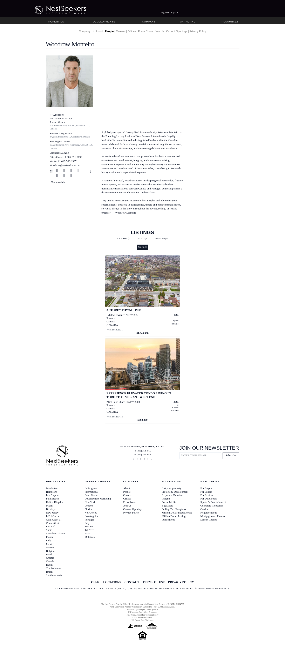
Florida (89, 509)
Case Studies (92, 495)
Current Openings (176, 31)
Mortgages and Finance (212, 516)
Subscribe (230, 455)
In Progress (91, 488)
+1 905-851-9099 (72, 157)
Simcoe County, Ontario (61, 133)
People (109, 31)
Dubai (49, 564)
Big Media (167, 505)
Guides (204, 509)
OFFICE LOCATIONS (106, 582)
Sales (142, 246)
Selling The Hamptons (174, 509)
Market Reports (208, 519)
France (49, 536)
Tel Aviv (89, 529)
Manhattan (52, 488)
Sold (142, 238)
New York (90, 502)
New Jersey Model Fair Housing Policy (142, 615)
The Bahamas (53, 568)
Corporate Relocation (211, 505)
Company (148, 21)
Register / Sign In (170, 13)
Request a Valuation (172, 495)
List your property (171, 488)
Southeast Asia (54, 575)
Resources (230, 21)
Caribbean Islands (56, 533)
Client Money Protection (142, 617)
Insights (166, 498)
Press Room (145, 31)
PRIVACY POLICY (181, 582)
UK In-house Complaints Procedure (142, 612)
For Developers (208, 498)
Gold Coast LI (53, 519)
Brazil (49, 571)
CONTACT (131, 582)
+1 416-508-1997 (67, 161)
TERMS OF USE (154, 582)
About (99, 31)
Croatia (50, 557)
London (89, 505)
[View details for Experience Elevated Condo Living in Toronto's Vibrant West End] (142, 380)
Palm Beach (52, 498)
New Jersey (52, 512)
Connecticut (52, 523)
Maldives (90, 536)
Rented (161, 238)
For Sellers (206, 491)
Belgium (50, 550)
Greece (50, 547)
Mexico (50, 543)
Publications (168, 519)
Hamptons (51, 491)
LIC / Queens (53, 516)
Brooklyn (51, 509)
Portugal (50, 526)
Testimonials (58, 182)
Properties (55, 21)
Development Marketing (98, 498)
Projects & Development (175, 491)
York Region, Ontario (60, 141)
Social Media (169, 502)
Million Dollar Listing (174, 516)
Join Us (159, 31)
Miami (49, 505)
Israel (49, 554)
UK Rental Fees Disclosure (142, 620)
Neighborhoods (208, 512)
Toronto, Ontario (57, 122)
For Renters (206, 495)
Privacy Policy (197, 31)
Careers (120, 31)
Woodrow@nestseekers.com (65, 165)
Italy (48, 540)
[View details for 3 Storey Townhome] (142, 295)
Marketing (187, 21)
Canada (123, 238)
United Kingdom (55, 502)
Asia (87, 533)
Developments (104, 21)
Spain (49, 529)
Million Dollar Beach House (177, 512)
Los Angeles (53, 495)
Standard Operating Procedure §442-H (142, 609)
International (91, 491)
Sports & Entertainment (213, 502)
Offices (132, 31)
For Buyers (206, 488)
